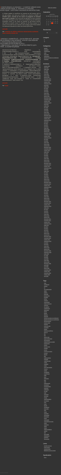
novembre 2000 (47, 273)
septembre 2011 (47, 223)
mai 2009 (46, 257)
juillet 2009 (46, 254)
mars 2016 (46, 142)
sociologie (46, 413)
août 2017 (46, 121)
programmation (47, 386)
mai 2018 (46, 109)
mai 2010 (46, 242)
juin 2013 (46, 192)
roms (45, 402)
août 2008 (46, 265)
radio (45, 392)
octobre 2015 (47, 150)
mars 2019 (46, 93)
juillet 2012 (46, 207)
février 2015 (46, 160)
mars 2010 (46, 246)
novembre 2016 (47, 134)
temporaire (46, 416)
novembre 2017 (47, 117)
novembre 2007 (47, 270)
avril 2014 (46, 176)
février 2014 (46, 179)
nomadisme (46, 372)
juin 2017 (46, 123)
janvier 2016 (47, 145)
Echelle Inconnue (48, 445)
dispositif (46, 316)
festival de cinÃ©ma (48, 330)
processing (46, 385)
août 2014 (46, 169)
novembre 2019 (47, 80)
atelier (45, 291)
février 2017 (47, 129)
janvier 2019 (47, 96)
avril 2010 (46, 244)
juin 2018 (46, 107)
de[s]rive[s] (46, 310)
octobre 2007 (47, 271)
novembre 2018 (47, 99)
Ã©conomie (46, 439)
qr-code (45, 391)
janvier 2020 (47, 77)
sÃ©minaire (46, 415)
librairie (45, 354)
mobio (45, 365)
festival (45, 329)
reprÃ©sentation (47, 399)
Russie (6, 85)
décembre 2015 (47, 147)
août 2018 (46, 104)
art (11, 31)
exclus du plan (47, 326)
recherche (8, 33)
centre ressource (47, 303)
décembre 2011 (47, 219)
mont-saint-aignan (48, 367)
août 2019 (46, 85)
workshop (46, 437)
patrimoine (46, 378)
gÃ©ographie (47, 340)
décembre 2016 (47, 133)
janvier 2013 (47, 199)
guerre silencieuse (48, 338)
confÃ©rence (20, 31)
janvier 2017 (47, 131)
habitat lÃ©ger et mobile (49, 342)
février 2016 (46, 144)
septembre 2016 (47, 137)
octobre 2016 (47, 136)
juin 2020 (46, 70)
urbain (45, 423)
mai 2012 (46, 211)
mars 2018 (46, 112)
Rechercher (47, 29)
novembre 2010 (47, 238)
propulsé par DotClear (4, 472)
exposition (46, 49)
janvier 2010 (47, 249)
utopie (45, 426)
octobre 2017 (47, 118)
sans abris (46, 408)
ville (17, 33)
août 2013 (46, 188)
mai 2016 (46, 141)
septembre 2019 (47, 83)
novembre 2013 (47, 184)
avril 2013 (46, 195)
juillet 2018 (46, 106)
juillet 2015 (46, 152)
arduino (45, 286)
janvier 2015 (47, 161)
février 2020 (46, 75)
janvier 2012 (47, 217)
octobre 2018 (47, 101)
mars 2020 (46, 74)
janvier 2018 (47, 113)
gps (45, 335)
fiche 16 (46, 332)
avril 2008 (46, 266)
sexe (45, 410)
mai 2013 (46, 193)
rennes (45, 397)
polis (45, 381)
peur (45, 380)
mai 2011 (46, 228)
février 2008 (46, 268)
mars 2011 (46, 231)
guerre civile (46, 337)
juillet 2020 (46, 69)
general (45, 48)
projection (46, 388)
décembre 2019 (47, 78)
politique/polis (47, 383)
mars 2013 (46, 196)
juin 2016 (46, 139)
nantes (45, 370)
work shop (46, 54)
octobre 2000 (47, 274)
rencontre (13, 33)
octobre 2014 (47, 166)
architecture (7, 31)
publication (46, 389)
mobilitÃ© (46, 364)
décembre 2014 (47, 163)
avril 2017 (46, 126)
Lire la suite (4, 28)
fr (44, 39)
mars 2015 (46, 158)
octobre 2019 (47, 82)
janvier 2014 (47, 180)
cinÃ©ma (15, 31)
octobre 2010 (47, 239)
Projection (46, 59)
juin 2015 (46, 153)
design (45, 311)
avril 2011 (46, 230)
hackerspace (47, 343)
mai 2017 (46, 125)
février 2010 (46, 247)
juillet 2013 (46, 190)
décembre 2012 (47, 201)
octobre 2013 (47, 185)
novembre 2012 (47, 203)
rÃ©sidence (46, 407)
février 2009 (46, 262)
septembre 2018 (47, 102)
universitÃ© (46, 420)
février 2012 (46, 215)
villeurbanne (46, 435)
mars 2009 (46, 260)
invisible (46, 348)
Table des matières (52, 7)
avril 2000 (46, 276)
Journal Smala (47, 449)
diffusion (46, 314)
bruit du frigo (47, 295)
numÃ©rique (47, 373)
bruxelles (46, 297)
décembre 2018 (47, 98)
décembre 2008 (47, 263)
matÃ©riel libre (47, 361)
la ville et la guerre (48, 351)
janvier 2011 (47, 235)
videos (45, 428)
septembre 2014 (47, 168)
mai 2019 (46, 90)
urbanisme (46, 424)
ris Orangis (46, 400)
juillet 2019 (46, 86)
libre (45, 356)
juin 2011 (46, 227)
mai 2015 (46, 155)
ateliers (45, 292)
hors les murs (47, 346)
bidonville (46, 294)
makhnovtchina (47, 357)
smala (45, 412)
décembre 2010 (47, 236)
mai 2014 (46, 174)
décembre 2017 (47, 115)
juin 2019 (46, 88)
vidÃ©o (45, 431)
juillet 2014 (46, 171)
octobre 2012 (47, 204)
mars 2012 (46, 214)
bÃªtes (45, 299)
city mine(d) (46, 307)
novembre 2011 (47, 220)
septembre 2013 (47, 187)
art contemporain (48, 289)
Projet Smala (47, 447)
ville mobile (46, 434)
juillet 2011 (46, 225)
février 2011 (46, 233)
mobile (45, 362)
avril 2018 (46, 110)
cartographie (47, 302)
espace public (47, 322)
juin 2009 (46, 255)
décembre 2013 (47, 182)
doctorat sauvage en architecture (31, 31)
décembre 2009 (47, 250)
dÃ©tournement (47, 321)
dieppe (45, 313)
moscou (46, 369)
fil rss (45, 457)
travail (45, 418)
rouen (45, 404)
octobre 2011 (47, 222)
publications (46, 56)
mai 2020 (46, 72)
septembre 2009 (47, 252)
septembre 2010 (47, 241)
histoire (4, 33)
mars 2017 (46, 128)
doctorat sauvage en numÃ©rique (51, 319)
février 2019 (46, 94)
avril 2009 (46, 258)
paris (45, 377)
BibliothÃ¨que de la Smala (50, 450)
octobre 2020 (47, 66)
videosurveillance (48, 429)
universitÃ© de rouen (48, 421)
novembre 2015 (47, 148)
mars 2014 (46, 177)
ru (44, 41)
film (45, 334)
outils (45, 53)
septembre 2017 (47, 120)
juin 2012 (46, 209)
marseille (46, 359)
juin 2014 (46, 172)
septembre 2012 (47, 206)
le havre (46, 353)
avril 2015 (46, 157)
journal (45, 350)
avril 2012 (46, 212)
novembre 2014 (47, 164)
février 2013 (46, 198)
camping (46, 300)
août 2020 (46, 67)
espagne (46, 324)
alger (45, 283)
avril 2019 (46, 91)
